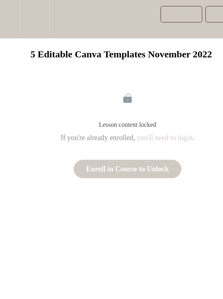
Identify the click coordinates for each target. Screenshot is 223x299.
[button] (9, 19)
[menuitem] (34, 19)
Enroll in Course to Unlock (127, 169)
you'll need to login (165, 138)
